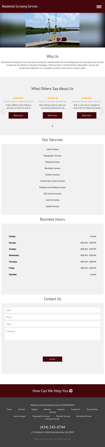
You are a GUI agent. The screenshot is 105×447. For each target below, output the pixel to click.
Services (21, 409)
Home (9, 409)
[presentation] (25, 347)
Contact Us (75, 409)
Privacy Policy (92, 409)
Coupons (61, 409)
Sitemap (52, 412)
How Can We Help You (52, 390)
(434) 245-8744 (52, 427)
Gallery (34, 409)
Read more (18, 115)
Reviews (47, 409)
